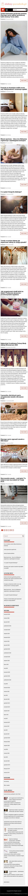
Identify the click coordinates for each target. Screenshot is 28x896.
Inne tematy (8, 135)
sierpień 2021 (7, 710)
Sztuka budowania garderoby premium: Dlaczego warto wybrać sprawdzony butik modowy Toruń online (14, 15)
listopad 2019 (7, 768)
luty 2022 (6, 695)
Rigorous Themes (23, 893)
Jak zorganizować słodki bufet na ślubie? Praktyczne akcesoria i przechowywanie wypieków (12, 293)
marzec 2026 (6, 618)
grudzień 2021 (7, 703)
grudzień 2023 (7, 649)
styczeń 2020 (7, 760)
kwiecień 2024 (7, 637)
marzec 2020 (6, 753)
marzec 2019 (6, 772)
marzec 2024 (6, 641)
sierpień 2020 (7, 745)
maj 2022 (6, 683)
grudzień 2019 (7, 764)
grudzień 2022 (7, 676)
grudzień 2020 (7, 737)
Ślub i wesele (8, 83)
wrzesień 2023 (7, 656)
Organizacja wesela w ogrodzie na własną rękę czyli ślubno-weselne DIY (14, 811)
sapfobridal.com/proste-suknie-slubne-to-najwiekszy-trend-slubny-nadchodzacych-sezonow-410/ (13, 823)
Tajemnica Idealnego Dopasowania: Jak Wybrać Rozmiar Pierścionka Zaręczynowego (12, 840)
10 (10, 530)
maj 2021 (6, 718)
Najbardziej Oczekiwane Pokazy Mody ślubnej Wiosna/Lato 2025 (13, 344)
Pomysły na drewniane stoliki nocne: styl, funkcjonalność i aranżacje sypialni (14, 88)
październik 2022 (7, 679)
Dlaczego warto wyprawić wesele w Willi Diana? (12, 440)
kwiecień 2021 (7, 722)
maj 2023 (6, 668)
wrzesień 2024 (7, 629)
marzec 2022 (6, 691)
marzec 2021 (6, 726)
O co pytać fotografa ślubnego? (11, 192)
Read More (23, 80)
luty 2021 (6, 730)
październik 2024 (7, 625)
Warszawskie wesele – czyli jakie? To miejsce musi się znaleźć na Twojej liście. (13, 479)
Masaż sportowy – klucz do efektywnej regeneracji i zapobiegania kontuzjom (14, 139)
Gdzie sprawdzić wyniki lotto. (10, 549)
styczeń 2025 (7, 622)
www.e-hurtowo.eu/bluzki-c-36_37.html (12, 794)
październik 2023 (7, 652)
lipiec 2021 (6, 714)
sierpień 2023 (7, 660)
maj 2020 (6, 749)
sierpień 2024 (7, 633)
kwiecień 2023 (7, 672)
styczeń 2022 (7, 699)
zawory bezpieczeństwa (9, 553)
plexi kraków (6, 882)
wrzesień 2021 (7, 706)
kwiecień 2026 (7, 614)
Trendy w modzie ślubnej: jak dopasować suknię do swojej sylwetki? (14, 241)
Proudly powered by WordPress (7, 893)
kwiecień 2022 (7, 687)
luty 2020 (6, 757)
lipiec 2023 (6, 664)
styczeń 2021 (7, 733)
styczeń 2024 (7, 645)
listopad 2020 (7, 741)
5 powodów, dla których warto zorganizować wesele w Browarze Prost (12, 396)
